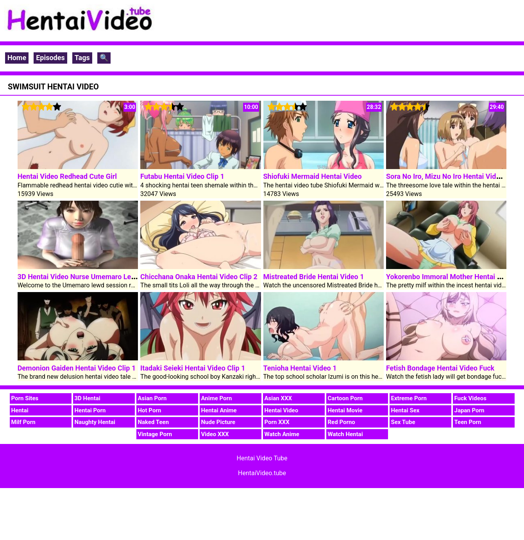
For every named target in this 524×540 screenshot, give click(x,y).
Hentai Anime (219, 410)
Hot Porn (149, 410)
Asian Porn (152, 398)
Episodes (50, 57)
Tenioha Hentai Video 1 (300, 368)
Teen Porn (467, 422)
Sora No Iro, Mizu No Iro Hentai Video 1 (448, 176)
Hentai (20, 410)
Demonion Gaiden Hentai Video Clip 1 (77, 368)
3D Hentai (87, 398)
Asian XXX (278, 398)
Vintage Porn (155, 434)
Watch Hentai (345, 434)
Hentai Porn (90, 410)
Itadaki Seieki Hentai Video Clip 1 (192, 368)
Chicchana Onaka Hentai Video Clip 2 (199, 277)
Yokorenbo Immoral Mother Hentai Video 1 (453, 277)
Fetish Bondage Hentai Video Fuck (440, 368)
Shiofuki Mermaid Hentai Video (312, 176)
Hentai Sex (405, 410)
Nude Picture (218, 422)
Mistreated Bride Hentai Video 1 (313, 277)
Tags (82, 57)
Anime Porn (216, 398)
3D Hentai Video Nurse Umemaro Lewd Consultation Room (110, 277)
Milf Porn (23, 422)
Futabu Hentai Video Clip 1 (182, 176)
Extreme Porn (409, 398)
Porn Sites (25, 398)
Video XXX (215, 434)
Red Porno (341, 422)
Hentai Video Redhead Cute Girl (67, 176)
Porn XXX (277, 422)
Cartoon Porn (345, 398)
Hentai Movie (345, 410)
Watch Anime (282, 434)
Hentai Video (282, 410)
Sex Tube (403, 422)
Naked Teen (153, 422)
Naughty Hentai (95, 422)
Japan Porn (469, 410)
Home (16, 57)
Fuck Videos (470, 398)
